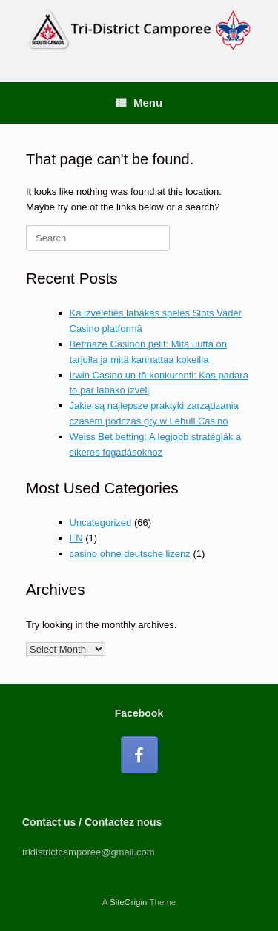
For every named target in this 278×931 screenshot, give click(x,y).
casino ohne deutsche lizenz (130, 553)
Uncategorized (101, 522)
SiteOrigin (129, 902)
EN (76, 538)
